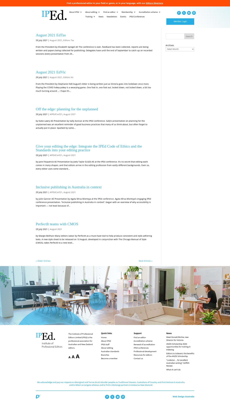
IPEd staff (105, 347)
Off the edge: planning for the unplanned (67, 112)
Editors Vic (68, 80)
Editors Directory (154, 3)
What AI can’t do (173, 372)
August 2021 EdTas (51, 38)
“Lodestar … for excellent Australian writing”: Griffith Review (177, 366)
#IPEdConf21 (56, 117)
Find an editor (140, 340)
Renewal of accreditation (144, 347)
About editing (107, 350)
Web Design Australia (183, 399)
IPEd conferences (141, 350)
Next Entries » (145, 263)
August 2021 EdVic (51, 75)
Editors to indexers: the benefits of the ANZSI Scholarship (180, 358)
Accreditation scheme (143, 344)
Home (103, 340)
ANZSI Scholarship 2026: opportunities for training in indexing (178, 350)
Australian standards (110, 354)
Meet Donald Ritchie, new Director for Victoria (177, 341)
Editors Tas (68, 43)
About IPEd (106, 344)
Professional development (145, 354)
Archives (170, 48)
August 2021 (56, 43)
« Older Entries (43, 263)
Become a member (109, 361)
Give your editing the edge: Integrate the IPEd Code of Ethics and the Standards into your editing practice (89, 151)
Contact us (138, 361)
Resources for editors (143, 358)
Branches (105, 358)
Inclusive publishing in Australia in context (69, 190)
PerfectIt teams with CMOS (57, 227)
